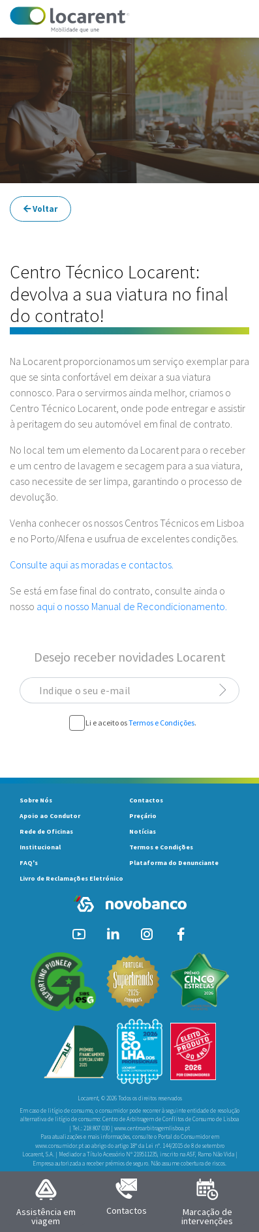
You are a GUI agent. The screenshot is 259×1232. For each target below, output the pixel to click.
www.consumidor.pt (59, 1145)
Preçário (143, 816)
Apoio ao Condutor (50, 816)
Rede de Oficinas (46, 831)
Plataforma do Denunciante (174, 862)
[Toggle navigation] (231, 20)
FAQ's (29, 862)
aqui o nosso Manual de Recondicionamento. (132, 606)
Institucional (40, 847)
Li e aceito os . (140, 723)
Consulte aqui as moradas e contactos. (92, 564)
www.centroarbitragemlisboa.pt (152, 1128)
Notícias (142, 831)
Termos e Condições (161, 722)
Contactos (146, 800)
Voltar (40, 208)
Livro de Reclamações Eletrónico (71, 878)
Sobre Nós (36, 800)
